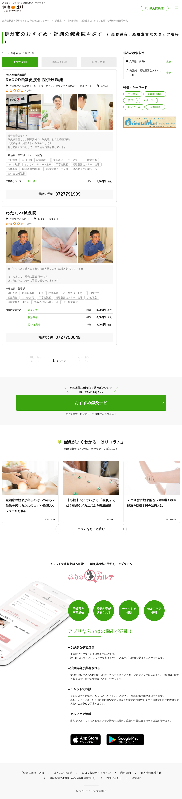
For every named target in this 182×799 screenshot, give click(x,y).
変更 (168, 61)
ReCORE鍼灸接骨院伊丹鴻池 (34, 80)
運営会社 (137, 777)
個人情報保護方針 (150, 772)
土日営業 (133, 94)
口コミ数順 (98, 61)
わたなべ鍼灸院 (21, 213)
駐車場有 (155, 106)
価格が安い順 (59, 61)
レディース (134, 106)
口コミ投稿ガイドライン (96, 772)
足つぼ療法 (34, 324)
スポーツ (148, 100)
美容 (130, 100)
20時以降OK (155, 94)
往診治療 (33, 317)
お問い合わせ (114, 777)
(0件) (29, 91)
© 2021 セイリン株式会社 (91, 790)
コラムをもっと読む (91, 529)
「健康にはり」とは (32, 772)
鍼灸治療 (33, 310)
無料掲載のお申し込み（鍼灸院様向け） (73, 777)
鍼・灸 (31, 181)
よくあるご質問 (63, 772)
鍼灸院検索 (156, 8)
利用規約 (125, 772)
